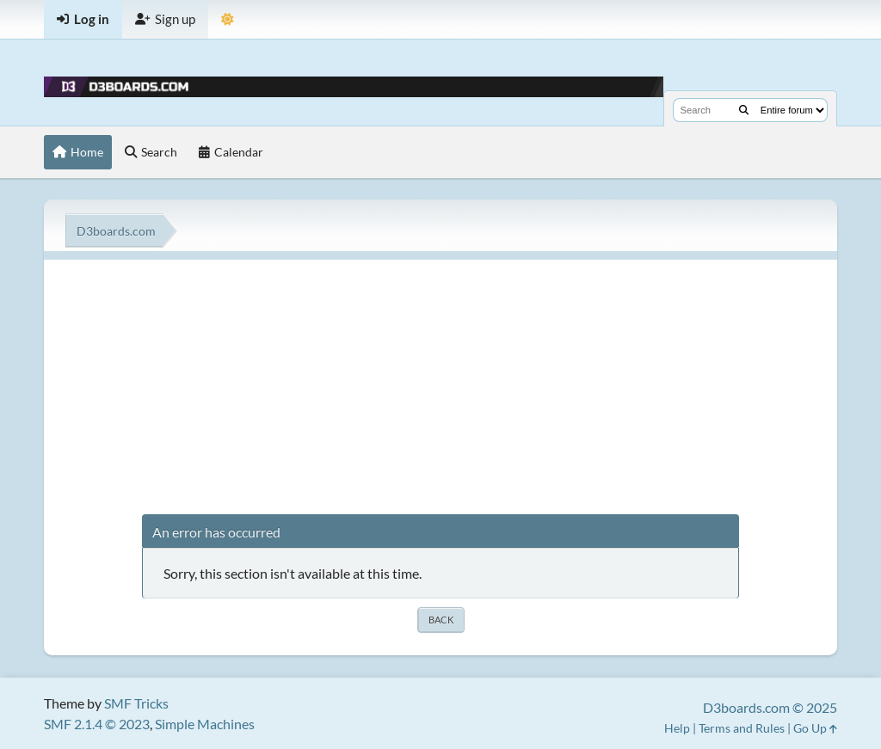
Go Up (815, 728)
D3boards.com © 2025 (770, 707)
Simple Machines (205, 723)
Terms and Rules (742, 728)
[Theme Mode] (227, 19)
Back (440, 619)
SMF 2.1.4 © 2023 (97, 723)
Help (677, 728)
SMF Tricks (136, 703)
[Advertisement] (440, 380)
